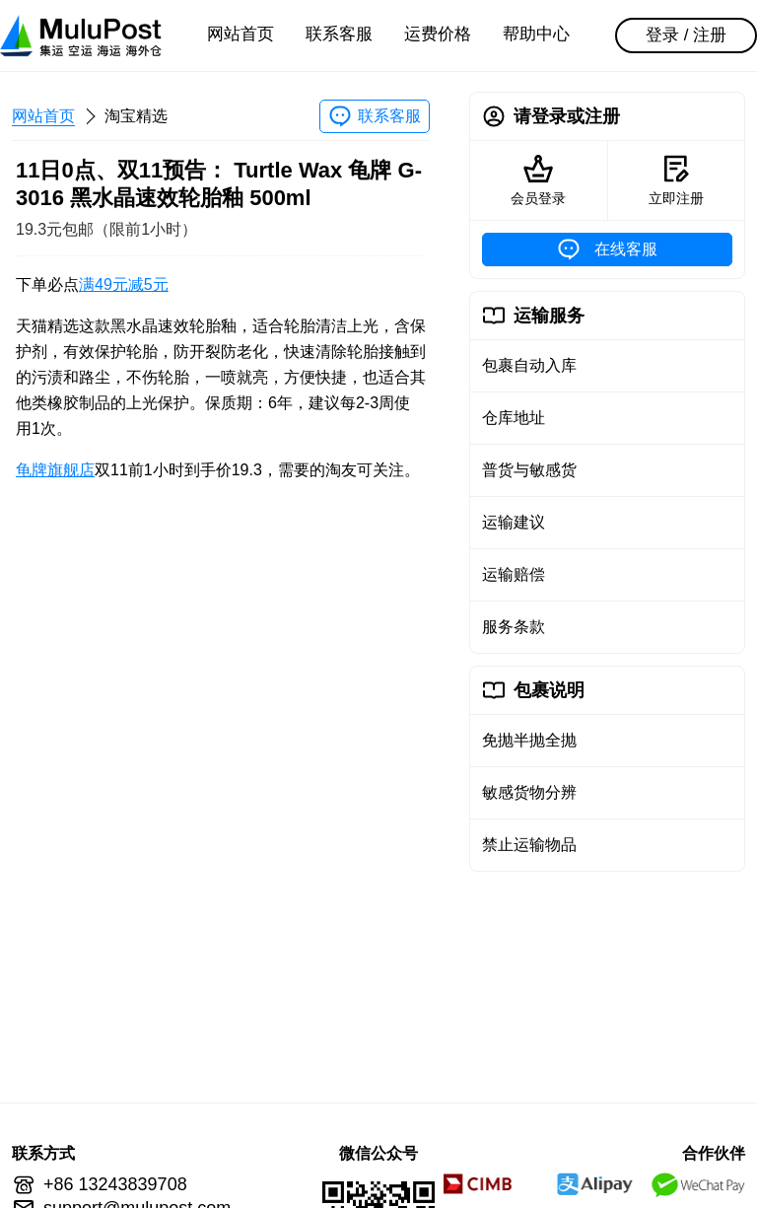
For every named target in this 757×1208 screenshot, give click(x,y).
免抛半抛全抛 (529, 740)
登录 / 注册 (686, 35)
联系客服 (339, 34)
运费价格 (437, 34)
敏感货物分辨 (529, 792)
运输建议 (513, 522)
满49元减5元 (124, 284)
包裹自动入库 (529, 365)
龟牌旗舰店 (55, 470)
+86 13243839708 (115, 1184)
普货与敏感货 (529, 470)
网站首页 (240, 34)
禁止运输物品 (529, 844)
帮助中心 (536, 34)
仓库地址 (513, 417)
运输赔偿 (513, 574)
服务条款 (513, 626)
